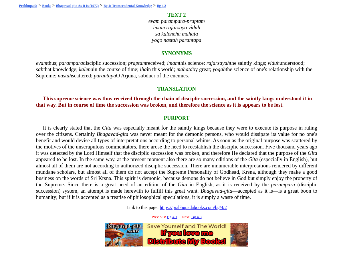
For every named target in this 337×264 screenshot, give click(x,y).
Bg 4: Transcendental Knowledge (128, 6)
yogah (219, 69)
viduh (273, 63)
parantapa (105, 76)
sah (39, 69)
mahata (185, 69)
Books (46, 6)
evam (41, 63)
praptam (137, 63)
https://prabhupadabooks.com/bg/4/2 (193, 207)
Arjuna (128, 76)
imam (173, 63)
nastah (65, 76)
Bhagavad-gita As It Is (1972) (77, 6)
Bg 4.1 (172, 217)
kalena (86, 69)
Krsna (248, 172)
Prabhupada (28, 6)
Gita (106, 128)
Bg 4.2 (161, 6)
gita (124, 134)
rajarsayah (218, 63)
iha (143, 69)
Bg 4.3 (196, 217)
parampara (71, 63)
